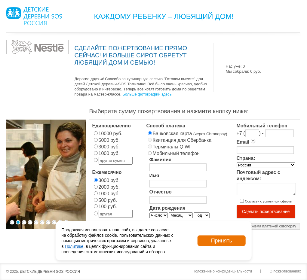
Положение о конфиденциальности (222, 271)
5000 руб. (109, 140)
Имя (154, 175)
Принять (221, 241)
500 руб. (108, 200)
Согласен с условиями (269, 201)
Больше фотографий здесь (147, 94)
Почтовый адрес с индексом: (258, 175)
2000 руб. (109, 187)
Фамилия (160, 159)
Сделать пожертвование (266, 211)
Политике (74, 246)
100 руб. (108, 206)
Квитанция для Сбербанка (182, 140)
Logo (34, 16)
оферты (286, 201)
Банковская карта (190, 133)
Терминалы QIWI (172, 146)
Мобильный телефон (176, 153)
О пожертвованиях (285, 271)
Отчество (160, 191)
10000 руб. (110, 133)
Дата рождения (167, 208)
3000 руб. (109, 146)
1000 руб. (109, 153)
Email (246, 142)
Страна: (246, 158)
